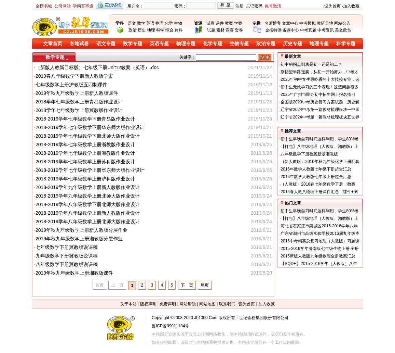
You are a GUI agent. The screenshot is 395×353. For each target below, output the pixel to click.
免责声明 (168, 304)
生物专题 (239, 43)
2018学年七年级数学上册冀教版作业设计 (79, 110)
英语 (150, 23)
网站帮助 (187, 304)
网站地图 (207, 304)
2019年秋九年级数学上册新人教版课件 (77, 93)
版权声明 (148, 304)
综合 (169, 30)
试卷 (210, 23)
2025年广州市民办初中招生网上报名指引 (318, 94)
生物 (178, 23)
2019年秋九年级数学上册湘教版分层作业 (79, 238)
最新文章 (293, 56)
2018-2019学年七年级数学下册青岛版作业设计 (85, 119)
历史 (142, 30)
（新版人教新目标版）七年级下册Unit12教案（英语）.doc (97, 67)
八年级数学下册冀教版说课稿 (67, 264)
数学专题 (132, 43)
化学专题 (212, 43)
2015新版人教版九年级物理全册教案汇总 (318, 256)
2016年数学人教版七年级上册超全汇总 (316, 176)
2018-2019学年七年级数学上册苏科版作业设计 (85, 161)
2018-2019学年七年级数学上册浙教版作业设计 (85, 144)
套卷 (239, 30)
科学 (160, 30)
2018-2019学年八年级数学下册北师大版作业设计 (88, 204)
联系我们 (227, 304)
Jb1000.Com (205, 317)
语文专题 (105, 43)
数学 (141, 23)
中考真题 (308, 30)
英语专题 (159, 43)
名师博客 (272, 23)
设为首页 (332, 6)
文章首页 (52, 43)
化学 (169, 23)
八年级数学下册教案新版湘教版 (309, 154)
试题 (211, 30)
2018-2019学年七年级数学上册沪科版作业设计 (85, 178)
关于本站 (128, 304)
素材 (220, 30)
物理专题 (185, 43)
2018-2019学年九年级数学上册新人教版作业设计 (88, 187)
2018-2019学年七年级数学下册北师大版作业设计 (88, 136)
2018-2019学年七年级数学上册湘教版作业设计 (85, 153)
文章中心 (290, 23)
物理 (159, 23)
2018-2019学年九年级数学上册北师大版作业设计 (88, 196)
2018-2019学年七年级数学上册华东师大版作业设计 (90, 170)
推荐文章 (293, 131)
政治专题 (265, 43)
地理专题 (319, 43)
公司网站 (62, 6)
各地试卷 (79, 43)
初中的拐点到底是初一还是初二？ (311, 64)
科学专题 (345, 43)
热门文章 (293, 203)
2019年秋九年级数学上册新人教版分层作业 (81, 230)
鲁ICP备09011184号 (170, 326)
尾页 (205, 285)
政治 (132, 30)
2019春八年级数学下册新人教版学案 (74, 76)
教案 (229, 23)
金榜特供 (273, 30)
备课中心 (291, 30)
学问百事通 (83, 6)
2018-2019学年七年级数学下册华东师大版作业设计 (90, 127)
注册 (239, 6)
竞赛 (230, 30)
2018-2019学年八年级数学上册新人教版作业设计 (88, 213)
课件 (220, 23)
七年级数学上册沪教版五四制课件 (71, 84)
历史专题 (292, 43)
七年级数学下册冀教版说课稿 (67, 247)
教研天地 (325, 23)
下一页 (187, 285)
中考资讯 (325, 30)
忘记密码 (254, 6)
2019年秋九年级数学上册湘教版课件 (74, 273)
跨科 (179, 30)
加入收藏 (351, 6)
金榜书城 (44, 6)
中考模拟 (307, 23)
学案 (238, 23)
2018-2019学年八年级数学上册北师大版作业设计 (88, 221)
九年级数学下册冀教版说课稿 (67, 256)
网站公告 (342, 23)
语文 (132, 23)
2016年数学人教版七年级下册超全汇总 (316, 169)
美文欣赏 (343, 30)
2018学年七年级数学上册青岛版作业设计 (79, 101)
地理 (151, 30)
